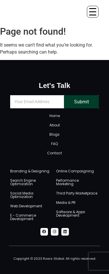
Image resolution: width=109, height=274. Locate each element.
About (54, 125)
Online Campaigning (75, 171)
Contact (54, 153)
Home (54, 115)
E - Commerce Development (23, 217)
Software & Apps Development (70, 213)
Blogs (54, 134)
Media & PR (66, 202)
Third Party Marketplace (76, 193)
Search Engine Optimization (23, 182)
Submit (81, 102)
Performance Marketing (67, 182)
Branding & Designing (29, 171)
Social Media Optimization (21, 195)
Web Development (26, 206)
